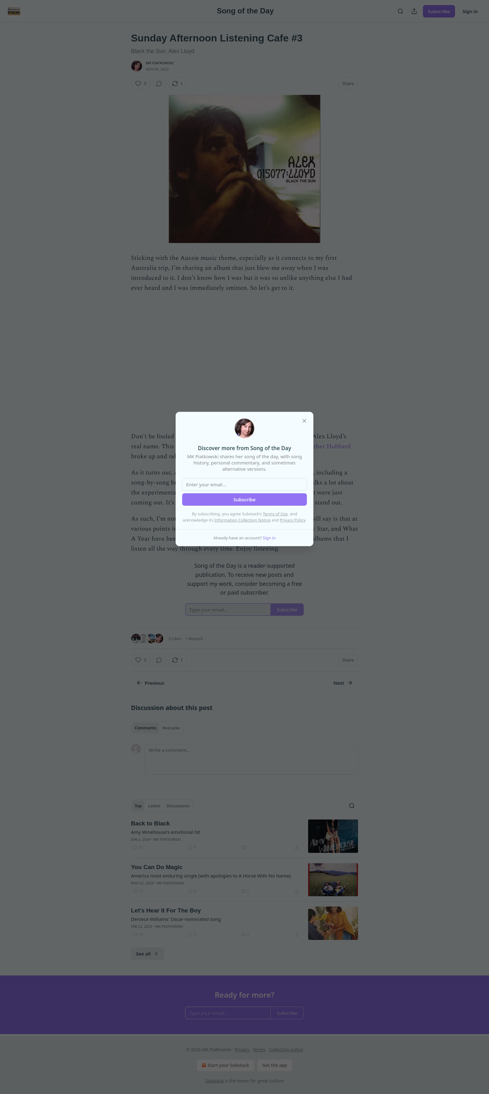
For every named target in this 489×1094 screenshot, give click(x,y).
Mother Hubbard (327, 446)
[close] (304, 421)
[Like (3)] (140, 83)
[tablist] (157, 728)
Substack (215, 1081)
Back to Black (150, 823)
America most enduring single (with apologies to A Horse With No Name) (211, 876)
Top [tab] (138, 806)
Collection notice (286, 1050)
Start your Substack (225, 1065)
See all (147, 954)
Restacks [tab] (171, 728)
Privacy (242, 1050)
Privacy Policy (292, 520)
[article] (244, 836)
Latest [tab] (154, 806)
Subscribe (439, 11)
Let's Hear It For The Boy (166, 910)
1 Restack (194, 638)
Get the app (274, 1065)
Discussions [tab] (178, 806)
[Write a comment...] (251, 759)
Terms (259, 1050)
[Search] (400, 11)
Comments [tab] (145, 728)
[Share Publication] (414, 11)
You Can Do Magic (156, 867)
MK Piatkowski (159, 63)
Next (343, 683)
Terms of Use (275, 514)
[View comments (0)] (159, 83)
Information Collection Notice (242, 520)
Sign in (470, 11)
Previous (150, 683)
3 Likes (174, 638)
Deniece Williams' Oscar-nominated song (176, 919)
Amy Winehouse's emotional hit (165, 832)
